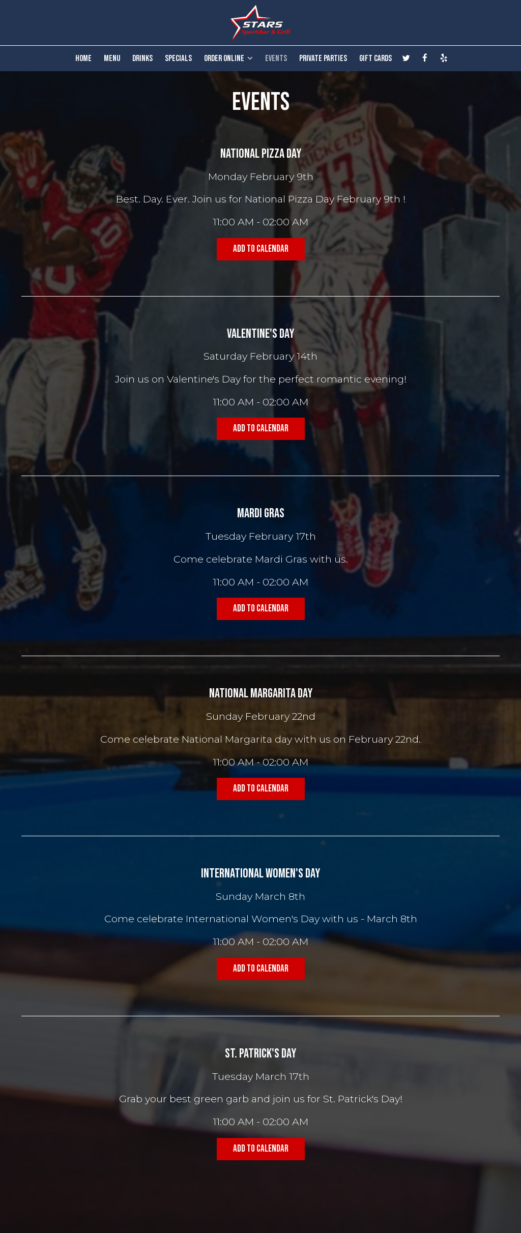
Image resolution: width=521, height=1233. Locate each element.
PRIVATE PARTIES (323, 58)
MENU (112, 58)
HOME (83, 58)
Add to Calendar (260, 249)
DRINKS (142, 58)
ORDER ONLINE (228, 58)
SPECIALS (178, 58)
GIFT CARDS (375, 58)
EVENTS (276, 58)
